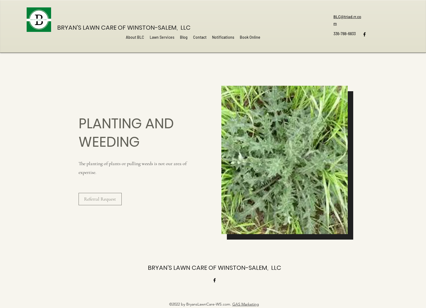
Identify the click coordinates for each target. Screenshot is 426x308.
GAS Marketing (245, 304)
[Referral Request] (100, 199)
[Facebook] (364, 34)
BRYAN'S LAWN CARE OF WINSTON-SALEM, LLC (124, 27)
